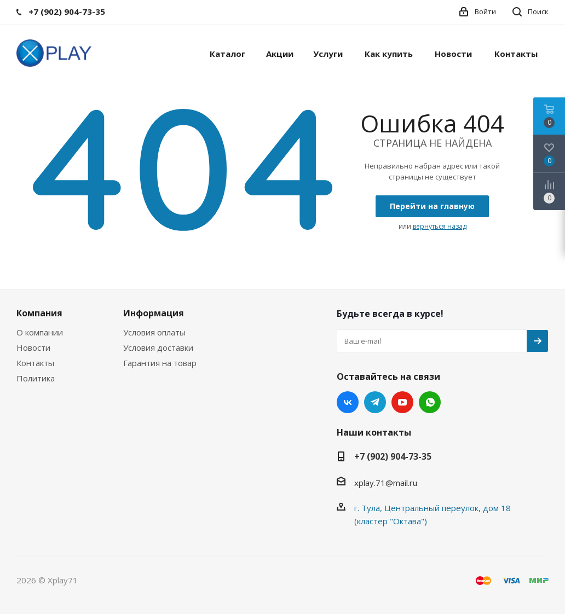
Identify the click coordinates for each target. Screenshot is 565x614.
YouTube (402, 402)
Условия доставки (158, 347)
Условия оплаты (154, 332)
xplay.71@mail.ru (385, 482)
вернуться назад (439, 226)
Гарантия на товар (160, 362)
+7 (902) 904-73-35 (392, 456)
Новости (33, 347)
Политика (35, 378)
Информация (153, 313)
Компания (39, 313)
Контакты (35, 362)
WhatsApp (430, 402)
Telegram (375, 402)
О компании (39, 332)
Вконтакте (348, 402)
